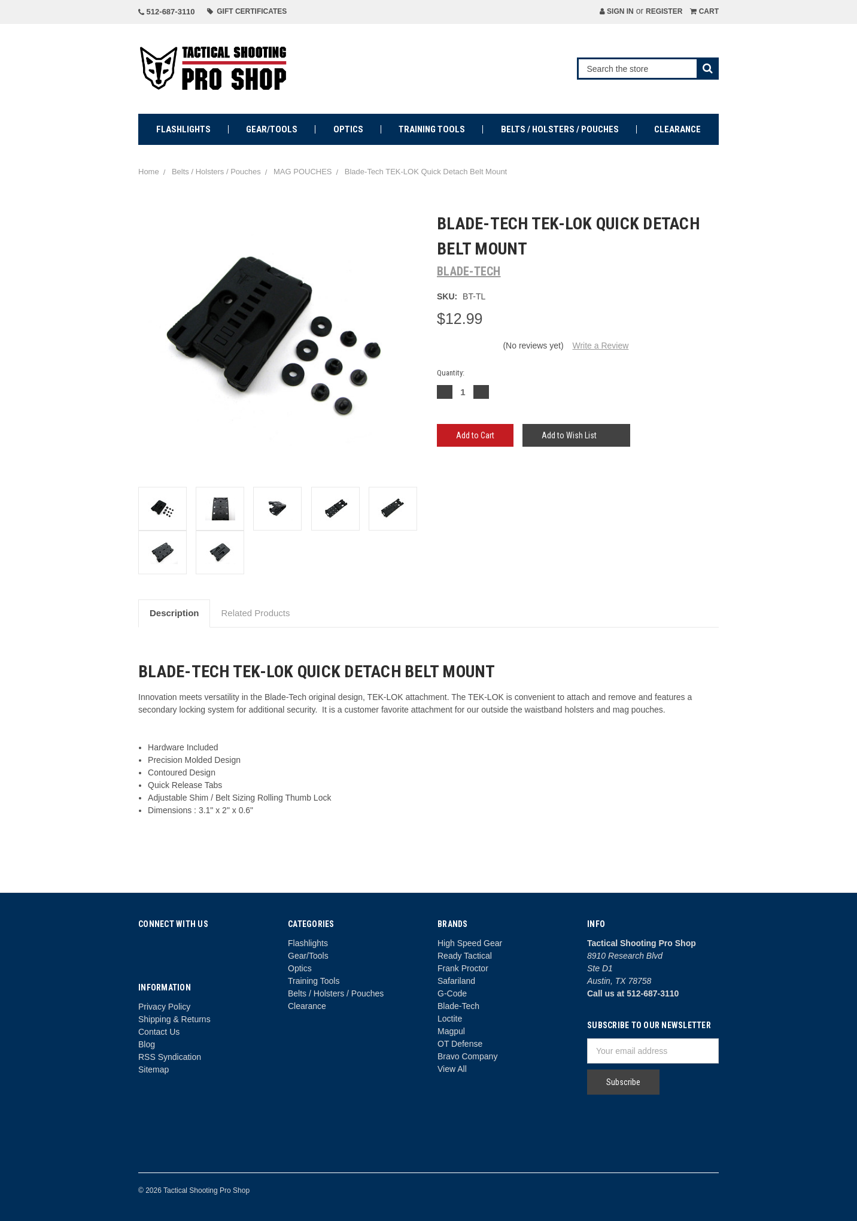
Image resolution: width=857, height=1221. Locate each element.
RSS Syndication (169, 1057)
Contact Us (159, 1032)
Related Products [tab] (255, 613)
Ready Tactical (464, 956)
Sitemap (153, 1069)
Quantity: (450, 372)
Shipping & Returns (174, 1019)
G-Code (452, 993)
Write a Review (600, 345)
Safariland (456, 981)
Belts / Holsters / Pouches (560, 129)
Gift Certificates (247, 11)
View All (452, 1069)
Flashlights (183, 129)
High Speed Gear (469, 943)
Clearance (677, 129)
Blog (146, 1044)
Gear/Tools (271, 129)
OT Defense (459, 1044)
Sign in (617, 11)
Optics (348, 129)
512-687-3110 (166, 11)
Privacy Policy (164, 1006)
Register (664, 11)
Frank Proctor (462, 968)
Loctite (449, 1018)
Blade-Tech (458, 1006)
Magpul (451, 1031)
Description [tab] (174, 613)
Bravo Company (467, 1056)
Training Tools (432, 129)
